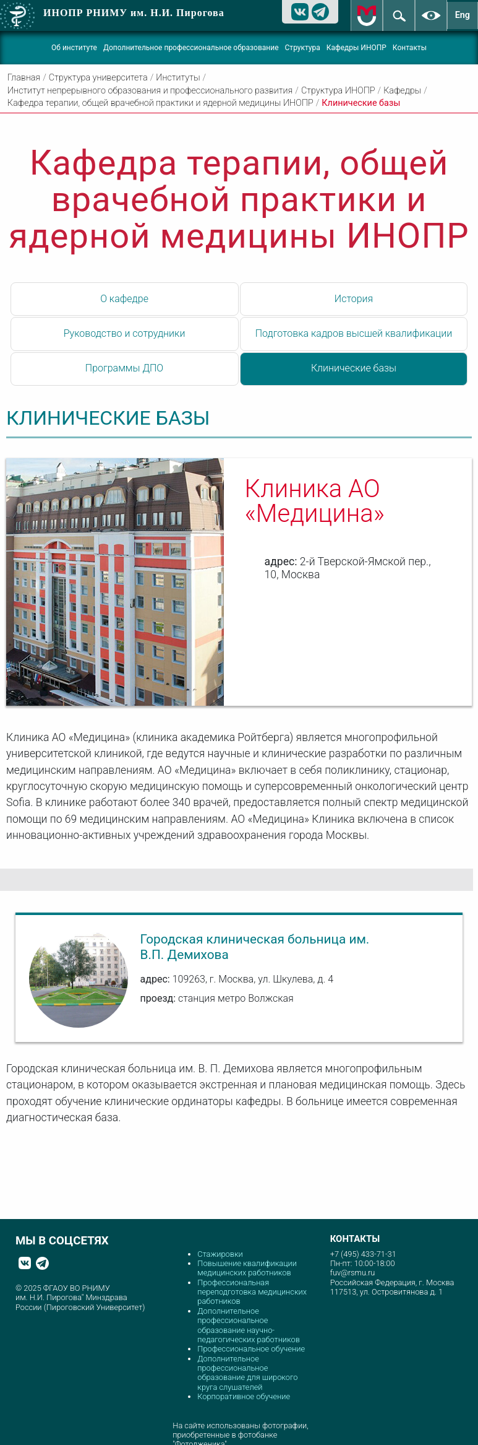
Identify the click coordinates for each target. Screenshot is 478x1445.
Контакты (410, 47)
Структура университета (98, 77)
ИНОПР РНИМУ (133, 12)
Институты (178, 77)
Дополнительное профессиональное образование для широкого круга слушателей (247, 1373)
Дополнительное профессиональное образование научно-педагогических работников (248, 1325)
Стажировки (219, 1254)
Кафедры (402, 90)
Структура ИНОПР (338, 90)
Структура (302, 47)
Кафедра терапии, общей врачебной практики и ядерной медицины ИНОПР (160, 103)
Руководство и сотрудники (125, 333)
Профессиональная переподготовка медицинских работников (252, 1292)
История (354, 299)
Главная (23, 77)
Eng (462, 15)
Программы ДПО (124, 368)
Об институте (74, 47)
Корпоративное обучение (243, 1396)
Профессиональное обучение (251, 1348)
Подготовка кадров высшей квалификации (353, 333)
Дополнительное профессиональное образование (191, 47)
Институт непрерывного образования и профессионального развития (149, 90)
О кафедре (124, 299)
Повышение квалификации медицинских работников (247, 1268)
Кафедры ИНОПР (356, 47)
